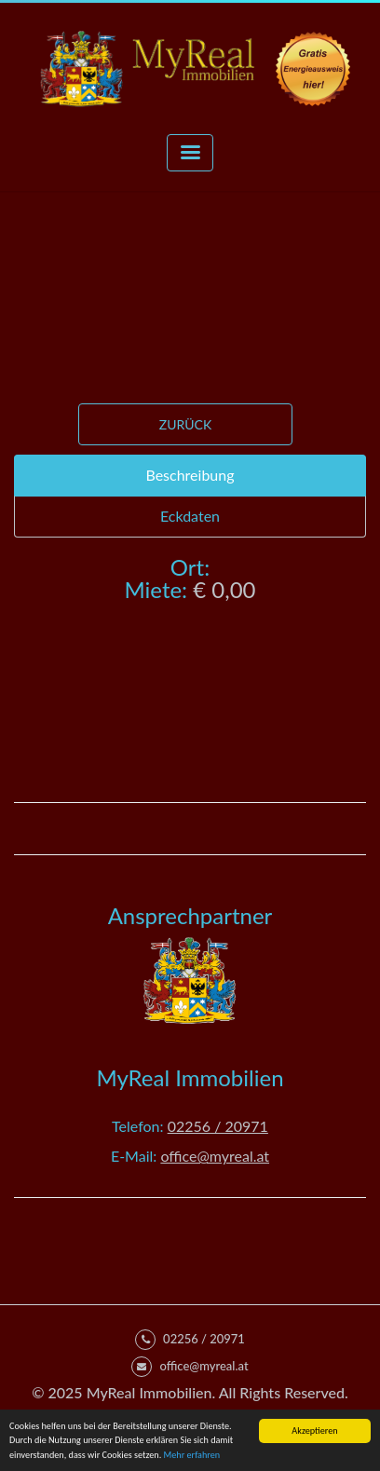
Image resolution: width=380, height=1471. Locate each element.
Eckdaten (190, 515)
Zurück (185, 424)
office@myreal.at (214, 1156)
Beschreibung (189, 475)
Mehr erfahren (192, 1456)
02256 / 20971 (218, 1126)
